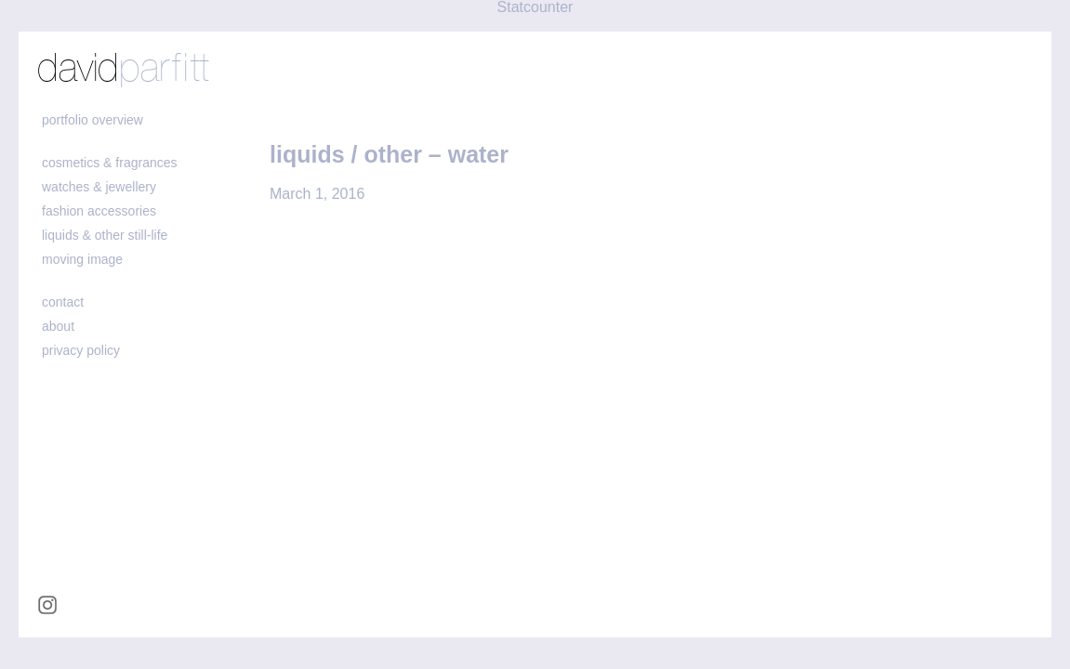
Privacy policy (81, 350)
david (123, 69)
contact (63, 302)
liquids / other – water (389, 154)
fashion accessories (99, 210)
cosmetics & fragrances (110, 162)
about (58, 326)
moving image (82, 259)
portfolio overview (92, 119)
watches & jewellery (99, 186)
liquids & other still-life (104, 235)
